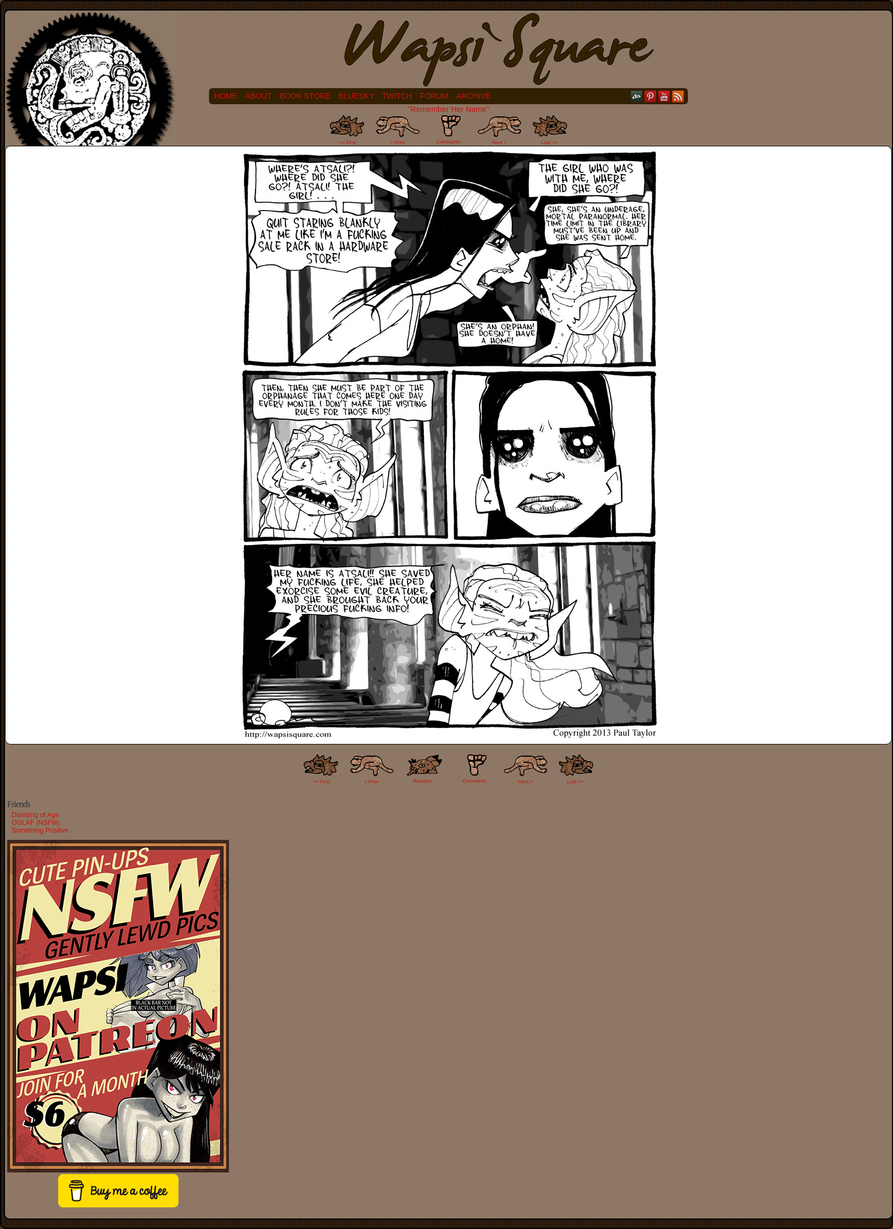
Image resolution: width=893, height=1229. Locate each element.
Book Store (304, 95)
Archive (473, 95)
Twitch (397, 95)
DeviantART (637, 96)
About (258, 95)
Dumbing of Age (35, 815)
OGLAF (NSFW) (36, 823)
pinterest (650, 96)
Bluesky (357, 95)
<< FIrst (321, 781)
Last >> (549, 142)
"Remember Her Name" (448, 109)
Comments (448, 130)
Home (225, 95)
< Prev (397, 142)
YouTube (664, 96)
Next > (499, 142)
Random (422, 781)
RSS (678, 96)
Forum (434, 95)
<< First (347, 142)
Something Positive (40, 830)
